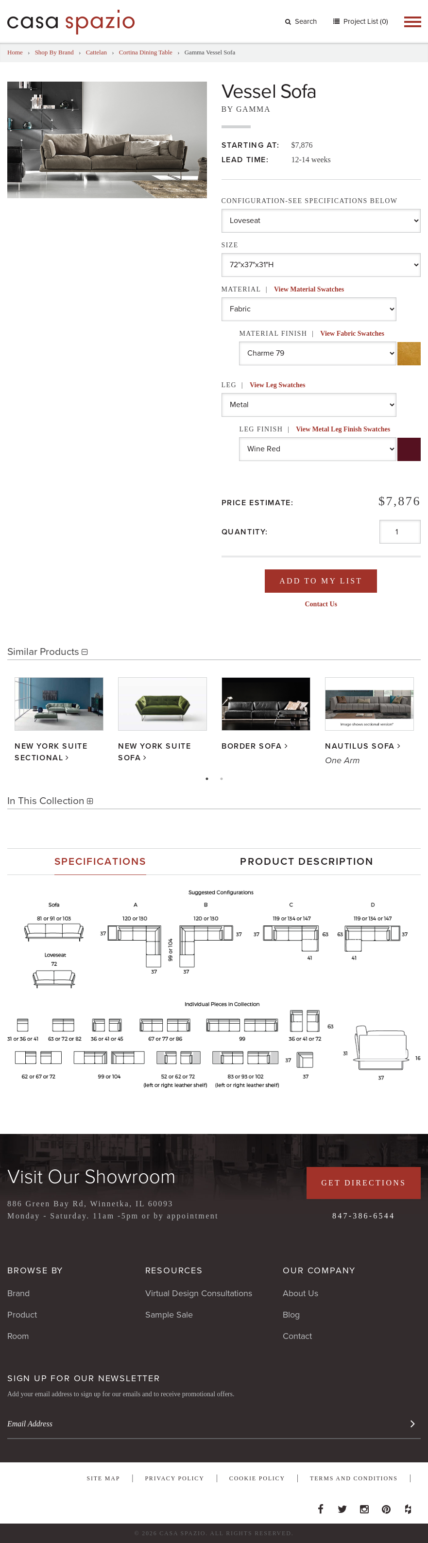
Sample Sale (169, 1314)
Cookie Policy (257, 1478)
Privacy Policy (174, 1478)
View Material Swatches (309, 289)
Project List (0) (365, 21)
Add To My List (320, 581)
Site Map (103, 1478)
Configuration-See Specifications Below (310, 201)
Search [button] (301, 21)
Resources (174, 1270)
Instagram (364, 1506)
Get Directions (363, 1183)
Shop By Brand (54, 52)
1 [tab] (207, 779)
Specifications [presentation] (100, 862)
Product (22, 1314)
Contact (297, 1336)
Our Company (319, 1270)
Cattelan (96, 52)
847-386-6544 (363, 1216)
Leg (264, 385)
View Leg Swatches (278, 385)
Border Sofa (252, 747)
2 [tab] (221, 779)
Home (15, 52)
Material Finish (311, 333)
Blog (291, 1314)
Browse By (35, 1270)
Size (230, 245)
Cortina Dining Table (145, 52)
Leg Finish (314, 429)
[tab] (100, 861)
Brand (18, 1293)
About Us (300, 1293)
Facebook (320, 1506)
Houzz (408, 1506)
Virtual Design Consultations (198, 1293)
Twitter (342, 1506)
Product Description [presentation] (307, 862)
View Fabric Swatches (352, 333)
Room (18, 1336)
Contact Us (321, 604)
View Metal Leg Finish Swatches (343, 429)
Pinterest (386, 1506)
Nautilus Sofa (360, 747)
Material (283, 289)
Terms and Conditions (354, 1478)
